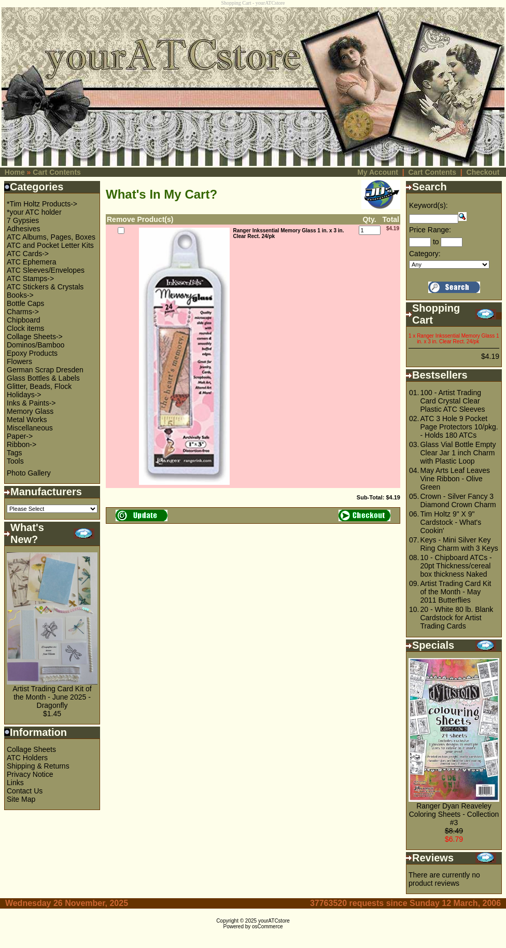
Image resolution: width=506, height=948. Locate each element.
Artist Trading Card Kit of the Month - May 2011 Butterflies (455, 591)
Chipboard (23, 320)
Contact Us (25, 791)
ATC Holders (27, 758)
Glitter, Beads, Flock (39, 386)
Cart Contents (57, 172)
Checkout (483, 172)
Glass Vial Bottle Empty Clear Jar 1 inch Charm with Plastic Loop (458, 452)
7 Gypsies (23, 220)
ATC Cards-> (28, 253)
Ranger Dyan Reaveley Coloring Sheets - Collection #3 (454, 814)
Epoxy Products (32, 353)
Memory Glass (30, 411)
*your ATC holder (34, 212)
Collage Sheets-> (35, 336)
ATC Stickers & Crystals (45, 287)
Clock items (25, 328)
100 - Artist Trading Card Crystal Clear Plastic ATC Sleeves (452, 400)
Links (15, 782)
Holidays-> (24, 395)
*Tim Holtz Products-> (42, 204)
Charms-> (23, 312)
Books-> (20, 295)
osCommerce (267, 926)
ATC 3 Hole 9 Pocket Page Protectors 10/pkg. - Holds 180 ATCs (459, 426)
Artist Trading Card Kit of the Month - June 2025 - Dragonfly (52, 697)
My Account (377, 172)
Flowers (19, 361)
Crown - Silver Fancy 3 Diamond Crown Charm (458, 500)
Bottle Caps (25, 303)
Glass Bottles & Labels (43, 378)
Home (15, 172)
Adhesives (23, 229)
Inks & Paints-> (31, 403)
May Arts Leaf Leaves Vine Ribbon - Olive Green (455, 478)
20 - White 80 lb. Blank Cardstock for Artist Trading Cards (456, 617)
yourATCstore (274, 921)
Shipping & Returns (38, 766)
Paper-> (20, 436)
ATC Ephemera (31, 262)
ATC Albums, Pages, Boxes (51, 237)
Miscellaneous (30, 428)
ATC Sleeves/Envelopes (46, 270)
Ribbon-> (21, 444)
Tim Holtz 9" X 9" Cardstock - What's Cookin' (450, 522)
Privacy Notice (30, 774)
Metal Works (27, 419)
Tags (14, 453)
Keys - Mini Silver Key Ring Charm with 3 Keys (459, 544)
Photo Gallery (29, 473)
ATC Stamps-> (30, 278)
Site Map (21, 799)
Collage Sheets (31, 749)
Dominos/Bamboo (35, 345)
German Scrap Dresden (45, 370)
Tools (15, 461)
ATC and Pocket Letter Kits (50, 245)
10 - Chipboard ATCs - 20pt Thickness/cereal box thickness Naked (455, 565)
